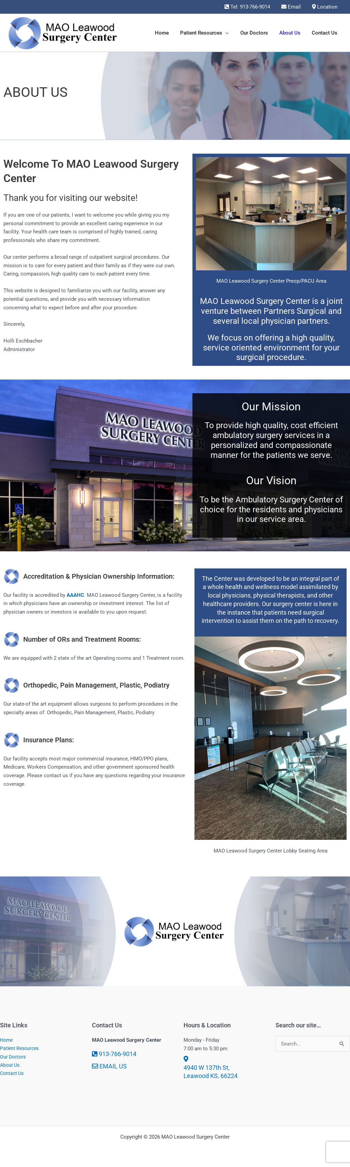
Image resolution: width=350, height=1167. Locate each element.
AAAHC (75, 595)
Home (7, 1040)
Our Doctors (14, 1057)
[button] (229, 33)
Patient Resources (21, 1049)
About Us (10, 1065)
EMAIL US (109, 1066)
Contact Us (13, 1074)
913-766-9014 (114, 1053)
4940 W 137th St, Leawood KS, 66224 (211, 1068)
